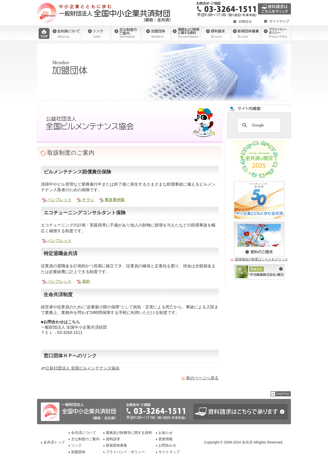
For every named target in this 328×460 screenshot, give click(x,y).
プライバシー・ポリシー (125, 452)
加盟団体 (78, 452)
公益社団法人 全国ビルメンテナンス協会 (82, 368)
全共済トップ (54, 442)
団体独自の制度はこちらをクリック (261, 259)
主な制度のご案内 (85, 439)
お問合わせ (167, 445)
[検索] (258, 125)
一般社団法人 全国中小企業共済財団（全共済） (104, 12)
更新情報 (165, 439)
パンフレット (59, 200)
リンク (76, 445)
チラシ (88, 200)
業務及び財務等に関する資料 (129, 433)
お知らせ (165, 433)
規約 (86, 281)
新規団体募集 (116, 445)
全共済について (83, 433)
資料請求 (113, 439)
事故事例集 (115, 200)
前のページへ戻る (202, 378)
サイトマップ (169, 452)
